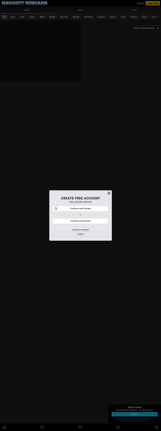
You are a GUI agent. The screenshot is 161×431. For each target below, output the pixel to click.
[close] (109, 195)
